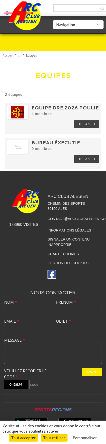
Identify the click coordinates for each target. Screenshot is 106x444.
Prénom (66, 302)
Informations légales (69, 230)
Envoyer (92, 372)
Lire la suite (87, 124)
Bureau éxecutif (55, 142)
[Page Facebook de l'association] (52, 274)
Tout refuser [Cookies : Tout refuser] (54, 437)
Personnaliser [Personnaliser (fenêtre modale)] (85, 437)
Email (11, 321)
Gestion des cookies (68, 263)
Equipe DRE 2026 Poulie (65, 108)
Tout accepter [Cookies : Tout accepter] (23, 437)
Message (14, 340)
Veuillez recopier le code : (25, 373)
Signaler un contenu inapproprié (69, 242)
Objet (63, 321)
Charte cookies (63, 254)
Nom (10, 302)
